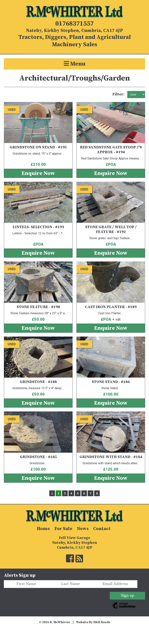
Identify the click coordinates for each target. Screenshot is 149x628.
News (83, 529)
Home (43, 529)
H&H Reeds (101, 622)
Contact (102, 529)
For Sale (63, 529)
